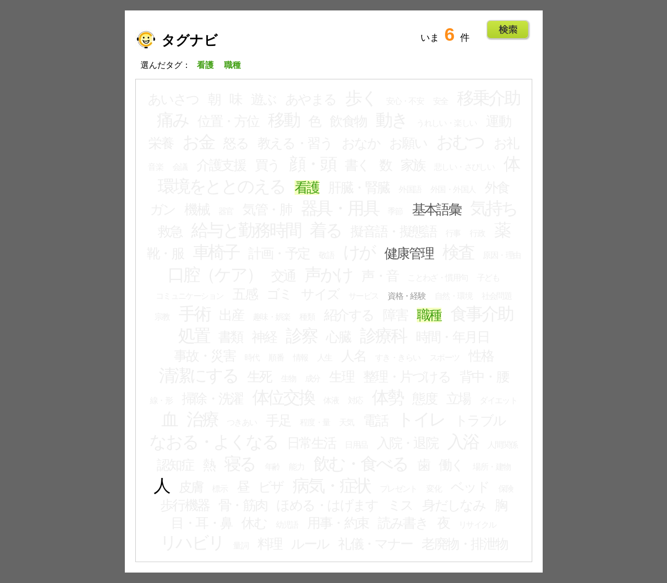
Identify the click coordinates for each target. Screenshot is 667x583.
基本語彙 (436, 209)
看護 (307, 187)
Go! (508, 29)
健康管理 (409, 253)
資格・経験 (406, 296)
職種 (429, 315)
